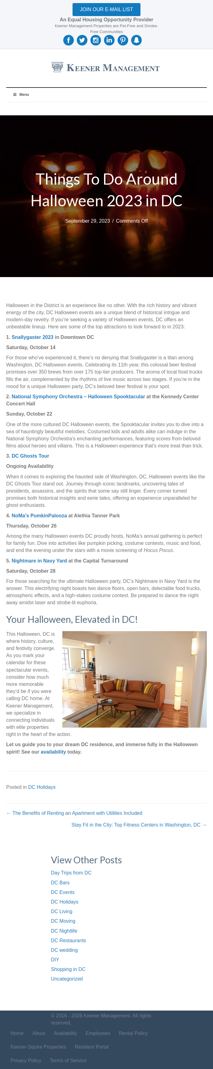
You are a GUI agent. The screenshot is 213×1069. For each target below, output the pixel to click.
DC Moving (63, 921)
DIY (55, 959)
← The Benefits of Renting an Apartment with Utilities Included (74, 813)
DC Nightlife (64, 931)
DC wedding (64, 950)
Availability (65, 1033)
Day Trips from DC (71, 872)
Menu (20, 94)
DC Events (62, 892)
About (38, 1033)
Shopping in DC (68, 969)
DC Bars (60, 882)
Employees (98, 1033)
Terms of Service (68, 1060)
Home (17, 1033)
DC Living (61, 911)
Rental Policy (133, 1033)
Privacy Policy (25, 1060)
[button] (106, 9)
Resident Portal (92, 1047)
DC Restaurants (68, 940)
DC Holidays (42, 787)
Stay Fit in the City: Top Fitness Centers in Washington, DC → (139, 824)
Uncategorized (67, 978)
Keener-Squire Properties (38, 1047)
